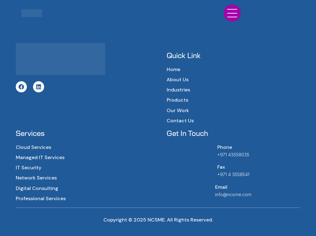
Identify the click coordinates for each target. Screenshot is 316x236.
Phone (224, 147)
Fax (221, 167)
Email (221, 187)
